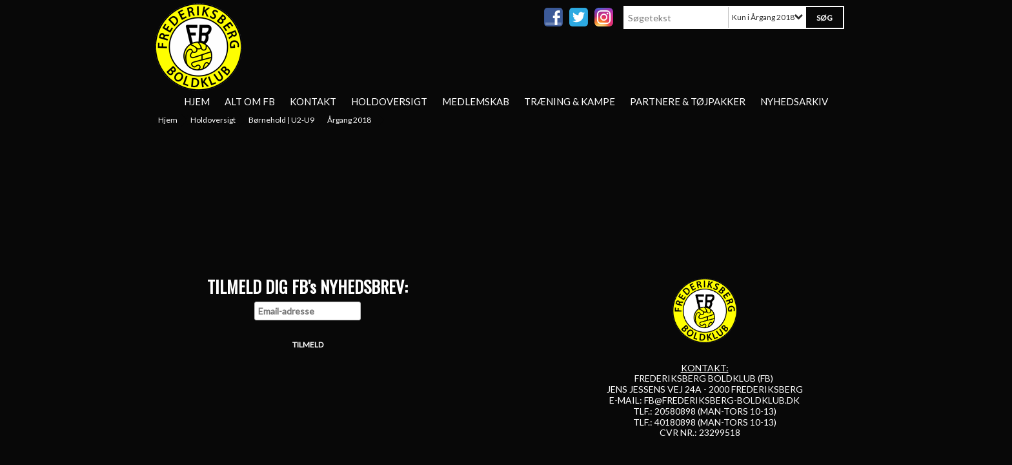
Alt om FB (250, 101)
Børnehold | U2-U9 (281, 120)
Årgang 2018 (349, 120)
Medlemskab (475, 101)
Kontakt (313, 101)
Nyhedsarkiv (794, 101)
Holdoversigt (389, 101)
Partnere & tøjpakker (687, 101)
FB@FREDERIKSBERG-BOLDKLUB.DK (722, 400)
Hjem (197, 101)
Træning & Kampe (569, 101)
